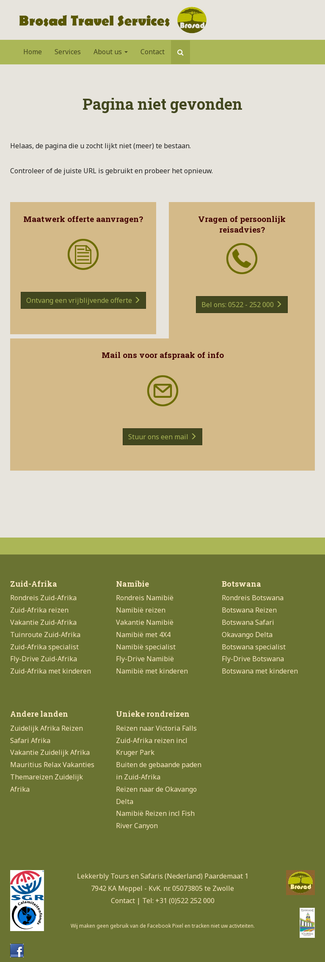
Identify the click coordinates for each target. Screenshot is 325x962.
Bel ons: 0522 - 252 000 (241, 304)
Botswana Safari (248, 622)
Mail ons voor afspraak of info (163, 354)
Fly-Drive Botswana (253, 658)
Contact (152, 51)
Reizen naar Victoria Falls (156, 728)
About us (111, 51)
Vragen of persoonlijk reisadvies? (242, 224)
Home (32, 51)
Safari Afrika (30, 740)
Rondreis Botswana (253, 597)
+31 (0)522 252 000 (185, 900)
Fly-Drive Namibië (145, 658)
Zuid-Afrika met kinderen (50, 671)
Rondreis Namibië (145, 597)
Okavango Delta (247, 634)
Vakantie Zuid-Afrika (43, 622)
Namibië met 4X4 (143, 634)
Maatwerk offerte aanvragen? (83, 218)
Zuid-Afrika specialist (44, 646)
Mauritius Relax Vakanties (52, 764)
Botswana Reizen (249, 610)
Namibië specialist (146, 646)
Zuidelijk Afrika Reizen (46, 728)
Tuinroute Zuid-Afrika (45, 634)
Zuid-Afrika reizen (39, 610)
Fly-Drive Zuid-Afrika (43, 658)
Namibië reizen (140, 610)
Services (68, 51)
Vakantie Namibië (145, 622)
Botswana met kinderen (260, 671)
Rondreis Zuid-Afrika (43, 597)
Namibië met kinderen (152, 671)
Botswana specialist (254, 646)
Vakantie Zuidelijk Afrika (50, 752)
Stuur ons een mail (162, 436)
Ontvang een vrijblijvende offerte (83, 300)
